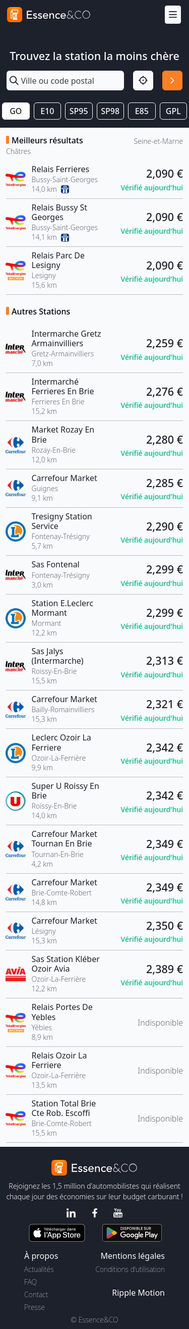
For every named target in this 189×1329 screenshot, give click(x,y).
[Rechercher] (172, 81)
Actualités (39, 1269)
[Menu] (173, 15)
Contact (36, 1294)
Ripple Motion (138, 1292)
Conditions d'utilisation (130, 1269)
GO (16, 111)
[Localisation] (143, 81)
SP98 (110, 111)
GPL (173, 111)
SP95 (79, 111)
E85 (142, 111)
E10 (47, 111)
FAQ (30, 1282)
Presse (34, 1307)
